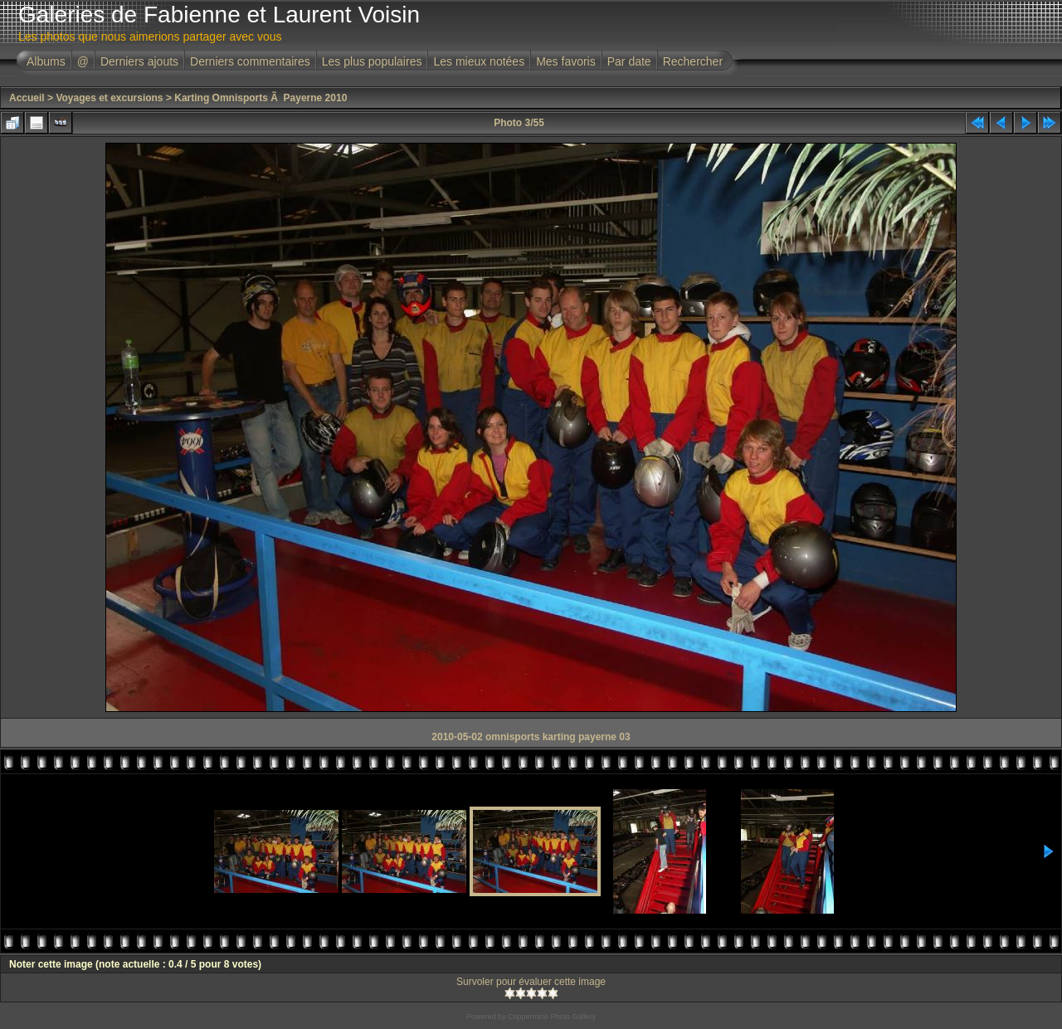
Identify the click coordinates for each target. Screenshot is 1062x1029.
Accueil (27, 98)
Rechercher (693, 61)
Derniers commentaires (250, 61)
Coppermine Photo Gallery (552, 1016)
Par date (629, 61)
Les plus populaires (372, 61)
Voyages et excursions (109, 98)
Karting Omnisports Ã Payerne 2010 (260, 98)
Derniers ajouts (139, 61)
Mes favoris (566, 61)
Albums (46, 61)
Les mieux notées (478, 61)
